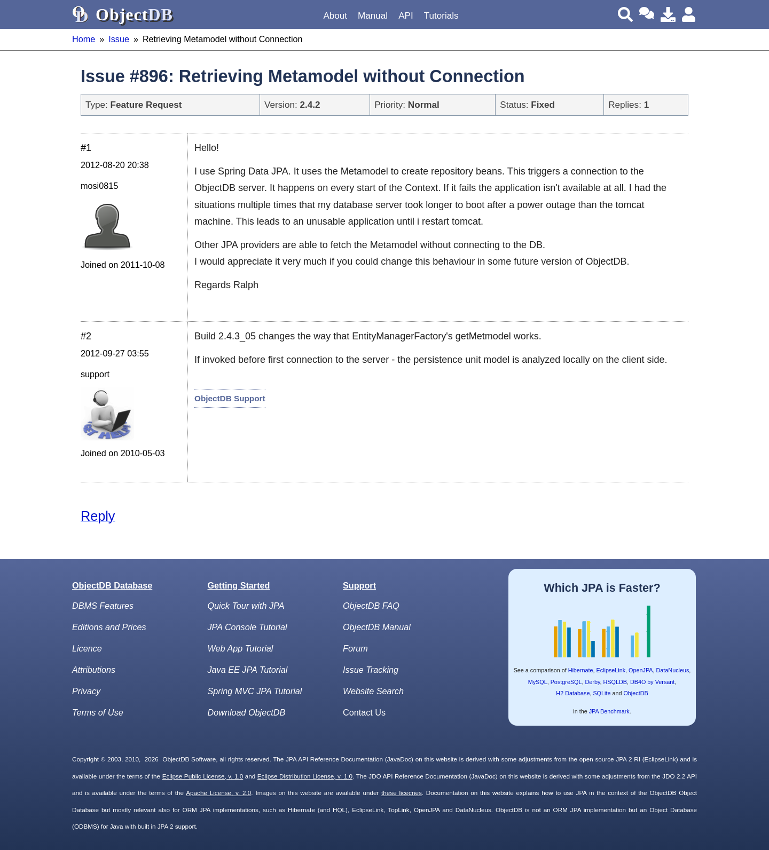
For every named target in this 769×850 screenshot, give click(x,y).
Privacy (86, 691)
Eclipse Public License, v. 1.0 (203, 776)
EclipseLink (610, 670)
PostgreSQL (566, 682)
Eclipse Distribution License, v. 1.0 (304, 776)
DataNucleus (672, 670)
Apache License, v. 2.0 (218, 792)
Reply (98, 516)
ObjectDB (635, 693)
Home (83, 39)
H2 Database (573, 693)
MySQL (537, 682)
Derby (592, 682)
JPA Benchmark (609, 711)
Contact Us (364, 712)
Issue (118, 39)
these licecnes (401, 792)
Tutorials (441, 16)
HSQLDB (615, 682)
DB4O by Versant (652, 682)
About (335, 16)
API (405, 16)
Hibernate (580, 670)
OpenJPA (641, 670)
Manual (373, 16)
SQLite (601, 693)
